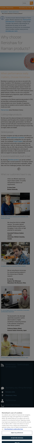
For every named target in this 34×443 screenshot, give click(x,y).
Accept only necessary (17, 439)
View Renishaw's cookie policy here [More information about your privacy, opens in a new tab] (13, 430)
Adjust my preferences (17, 434)
